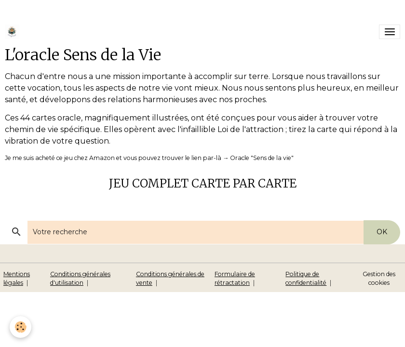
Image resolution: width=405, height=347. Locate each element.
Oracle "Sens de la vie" (262, 157)
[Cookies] (20, 327)
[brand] (14, 32)
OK (382, 231)
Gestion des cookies (379, 278)
